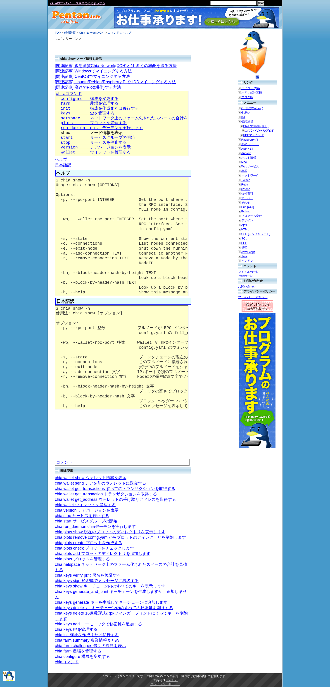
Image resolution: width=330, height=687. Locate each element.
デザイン (247, 220)
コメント (64, 462)
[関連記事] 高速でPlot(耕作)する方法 (88, 87)
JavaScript (248, 252)
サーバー (247, 198)
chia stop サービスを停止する (82, 515)
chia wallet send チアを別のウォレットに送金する (100, 483)
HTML (245, 229)
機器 (244, 171)
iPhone (245, 189)
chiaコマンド (69, 94)
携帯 (244, 247)
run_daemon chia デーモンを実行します (102, 128)
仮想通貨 (70, 32)
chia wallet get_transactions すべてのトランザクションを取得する (115, 488)
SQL (244, 238)
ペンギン (247, 260)
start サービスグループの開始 (98, 137)
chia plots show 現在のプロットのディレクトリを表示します (110, 532)
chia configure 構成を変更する (82, 656)
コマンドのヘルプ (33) (259, 130)
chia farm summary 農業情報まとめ (87, 640)
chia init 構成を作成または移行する (87, 635)
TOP (58, 32)
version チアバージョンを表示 (96, 147)
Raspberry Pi (249, 139)
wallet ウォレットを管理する (96, 152)
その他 (245, 202)
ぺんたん (172, 680)
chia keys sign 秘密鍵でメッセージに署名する (97, 580)
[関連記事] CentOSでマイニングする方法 (92, 76)
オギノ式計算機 (251, 92)
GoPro (245, 112)
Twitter (245, 180)
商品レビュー (250, 144)
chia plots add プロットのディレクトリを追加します (102, 553)
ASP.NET (247, 148)
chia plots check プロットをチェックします (94, 548)
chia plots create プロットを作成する (88, 543)
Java (244, 256)
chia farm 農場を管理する (78, 651)
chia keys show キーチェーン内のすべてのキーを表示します (110, 586)
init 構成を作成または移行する (100, 108)
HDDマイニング (253, 135)
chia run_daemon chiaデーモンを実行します (95, 526)
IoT (243, 117)
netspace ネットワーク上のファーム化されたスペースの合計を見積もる (132, 118)
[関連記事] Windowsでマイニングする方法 (93, 71)
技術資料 (247, 193)
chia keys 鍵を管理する (76, 629)
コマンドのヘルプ (119, 32)
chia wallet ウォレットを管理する (85, 505)
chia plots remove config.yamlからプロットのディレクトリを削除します (120, 537)
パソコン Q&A (250, 88)
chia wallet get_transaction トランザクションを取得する (106, 494)
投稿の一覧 (245, 276)
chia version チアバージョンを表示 (87, 510)
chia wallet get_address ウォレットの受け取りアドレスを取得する (115, 499)
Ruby (244, 184)
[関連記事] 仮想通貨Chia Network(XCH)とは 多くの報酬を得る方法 (116, 65)
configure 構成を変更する (90, 99)
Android (246, 153)
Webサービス (250, 166)
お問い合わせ (247, 286)
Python (245, 211)
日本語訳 (63, 165)
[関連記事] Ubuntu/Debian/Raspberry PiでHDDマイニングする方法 (115, 82)
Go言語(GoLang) (252, 108)
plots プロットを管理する (94, 123)
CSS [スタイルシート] (255, 234)
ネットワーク (250, 175)
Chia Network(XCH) (91, 32)
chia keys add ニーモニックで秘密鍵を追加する (98, 624)
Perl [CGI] (247, 207)
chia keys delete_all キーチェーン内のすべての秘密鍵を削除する (114, 608)
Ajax (244, 225)
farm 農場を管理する (90, 103)
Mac (244, 162)
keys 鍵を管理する (87, 113)
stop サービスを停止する (94, 142)
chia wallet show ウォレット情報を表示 (90, 478)
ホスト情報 (248, 157)
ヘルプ (61, 159)
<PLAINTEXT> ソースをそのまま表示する (77, 3)
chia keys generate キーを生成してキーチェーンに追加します (111, 602)
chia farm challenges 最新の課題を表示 (90, 645)
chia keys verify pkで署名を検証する (88, 575)
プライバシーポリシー (253, 297)
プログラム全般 (251, 216)
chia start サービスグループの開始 (86, 521)
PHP (244, 243)
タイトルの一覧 (248, 272)
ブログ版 (247, 97)
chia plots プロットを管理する (82, 559)
